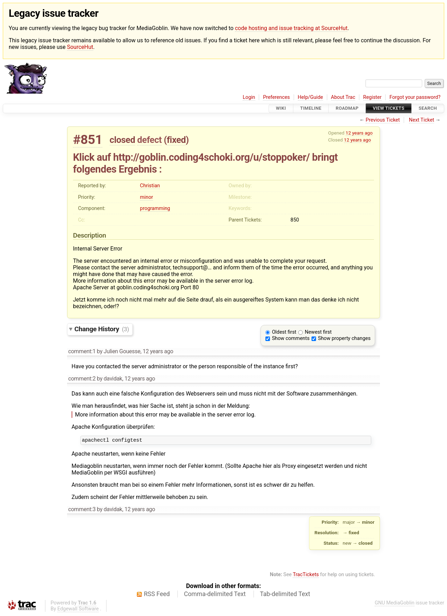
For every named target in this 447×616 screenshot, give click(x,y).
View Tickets (388, 108)
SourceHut (80, 47)
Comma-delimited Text (215, 595)
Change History (101, 329)
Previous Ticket (383, 120)
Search (428, 108)
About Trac (343, 97)
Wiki (281, 108)
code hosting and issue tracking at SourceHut (291, 28)
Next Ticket (421, 120)
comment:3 (81, 510)
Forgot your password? (414, 97)
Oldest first (284, 332)
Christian (150, 186)
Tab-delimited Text (285, 595)
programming (155, 208)
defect (149, 140)
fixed (176, 140)
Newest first (318, 332)
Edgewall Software (78, 610)
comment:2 (81, 378)
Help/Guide (310, 97)
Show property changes (344, 338)
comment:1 (81, 351)
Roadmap (347, 108)
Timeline (311, 108)
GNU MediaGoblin (395, 604)
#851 (87, 139)
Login (249, 97)
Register (372, 97)
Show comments (291, 338)
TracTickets (306, 576)
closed (122, 140)
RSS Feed (157, 595)
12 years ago (359, 133)
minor (146, 197)
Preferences (276, 97)
